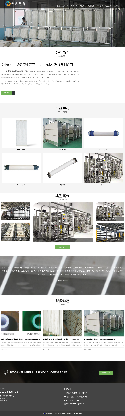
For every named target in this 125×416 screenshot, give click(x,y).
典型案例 (100, 6)
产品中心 (82, 6)
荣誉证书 (91, 6)
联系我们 (117, 6)
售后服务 (108, 6)
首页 (58, 6)
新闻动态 (74, 6)
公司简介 (65, 6)
